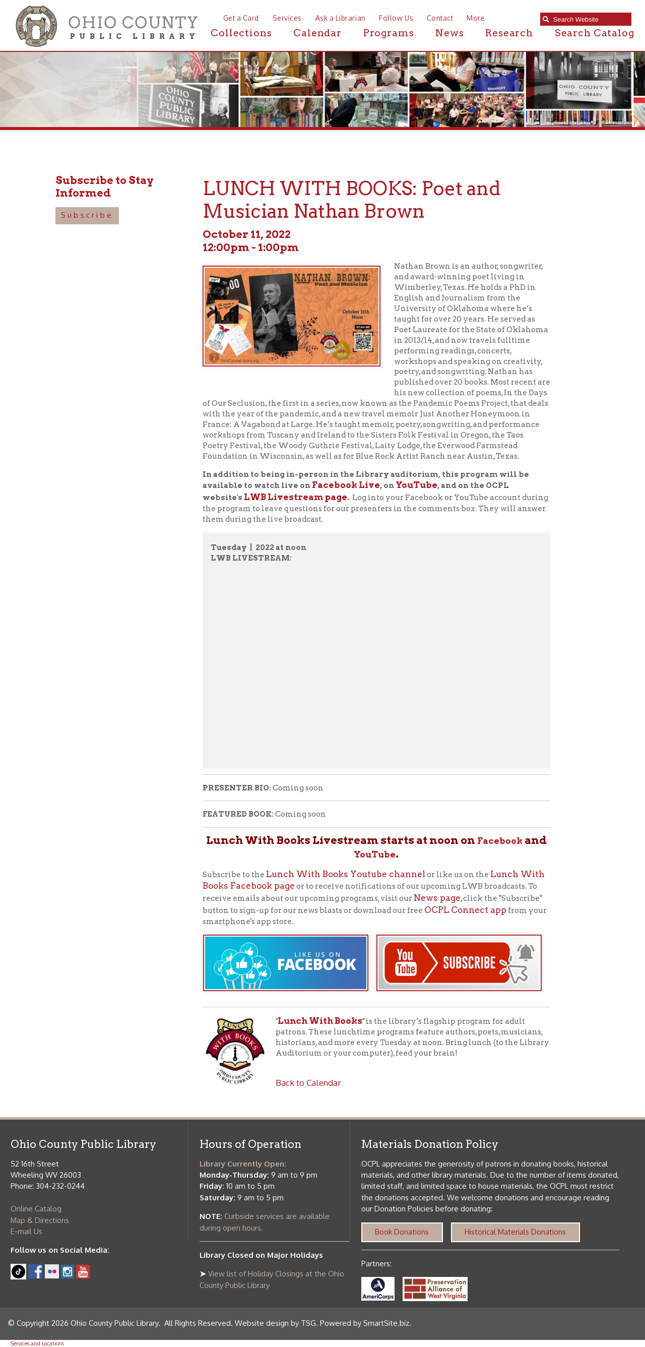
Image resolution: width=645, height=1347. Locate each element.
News (449, 33)
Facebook (500, 841)
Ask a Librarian (340, 18)
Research (509, 33)
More (476, 18)
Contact (440, 18)
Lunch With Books (320, 1021)
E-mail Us (26, 1231)
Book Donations (402, 1232)
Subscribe (87, 215)
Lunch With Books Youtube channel (345, 874)
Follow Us (396, 18)
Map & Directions (40, 1220)
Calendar (317, 33)
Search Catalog (594, 33)
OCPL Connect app (465, 910)
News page (437, 898)
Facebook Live (346, 485)
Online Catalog (36, 1208)
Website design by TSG (275, 1323)
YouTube (416, 485)
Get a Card (241, 18)
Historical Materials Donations (515, 1232)
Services (287, 18)
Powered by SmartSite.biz (364, 1323)
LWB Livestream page (295, 497)
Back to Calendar (308, 1082)
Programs (388, 33)
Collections (241, 33)
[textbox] (589, 19)
